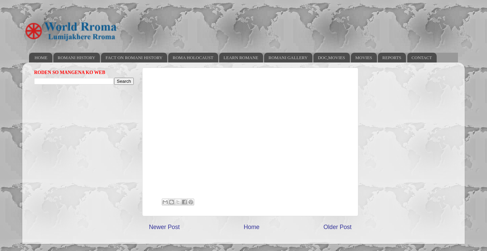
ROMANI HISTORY (76, 57)
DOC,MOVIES (331, 57)
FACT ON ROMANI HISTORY (133, 57)
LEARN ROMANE (241, 57)
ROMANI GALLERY (288, 57)
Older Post (338, 227)
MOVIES (363, 57)
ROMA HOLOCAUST (193, 57)
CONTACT (422, 57)
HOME (40, 57)
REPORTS (391, 57)
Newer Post (164, 227)
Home (251, 227)
